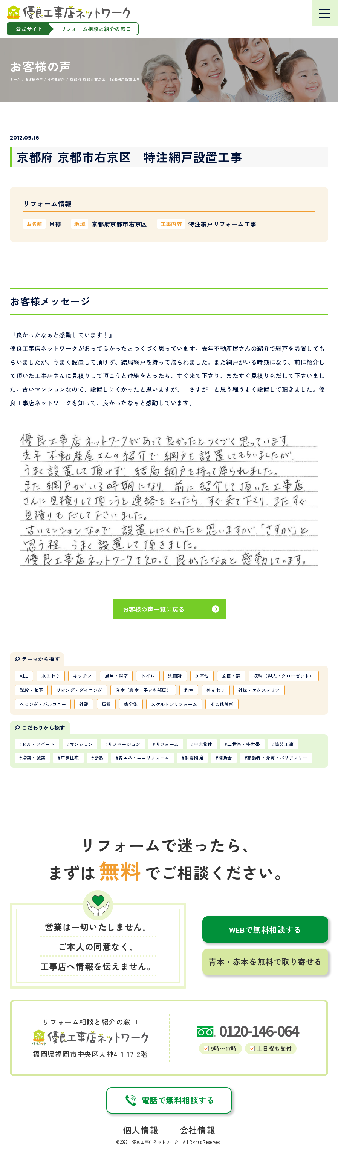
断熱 (99, 758)
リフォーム (168, 744)
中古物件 (204, 744)
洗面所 (176, 675)
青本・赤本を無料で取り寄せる (265, 962)
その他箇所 (223, 704)
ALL (24, 675)
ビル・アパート (38, 744)
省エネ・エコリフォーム (144, 758)
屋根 (107, 704)
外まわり (217, 690)
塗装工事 (285, 744)
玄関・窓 (232, 675)
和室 (189, 690)
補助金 (226, 758)
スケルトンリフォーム (175, 704)
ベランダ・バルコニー (43, 704)
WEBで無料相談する (265, 930)
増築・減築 (34, 758)
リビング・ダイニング (79, 690)
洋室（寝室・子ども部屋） (144, 690)
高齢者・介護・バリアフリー (278, 758)
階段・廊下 (31, 690)
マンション (81, 744)
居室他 (203, 675)
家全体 (132, 704)
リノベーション (125, 744)
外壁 (84, 704)
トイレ (149, 675)
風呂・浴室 (117, 675)
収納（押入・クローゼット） (285, 675)
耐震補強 (194, 758)
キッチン (82, 675)
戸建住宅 (70, 758)
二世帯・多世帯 (244, 744)
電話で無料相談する (169, 1101)
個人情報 (140, 1131)
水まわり (51, 675)
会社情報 (197, 1131)
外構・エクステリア (260, 690)
